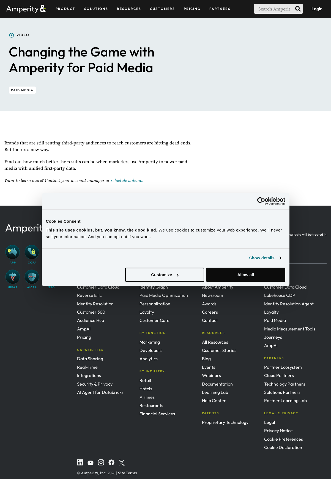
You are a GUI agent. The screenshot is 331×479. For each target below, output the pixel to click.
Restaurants (151, 405)
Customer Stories (219, 350)
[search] (298, 9)
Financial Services (157, 413)
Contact (210, 320)
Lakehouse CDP (279, 295)
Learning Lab (215, 392)
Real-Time (87, 367)
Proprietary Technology (225, 422)
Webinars (211, 375)
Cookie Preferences (283, 439)
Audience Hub (90, 320)
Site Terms (127, 473)
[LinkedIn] (80, 462)
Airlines (147, 397)
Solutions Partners (282, 392)
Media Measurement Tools (289, 329)
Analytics (148, 358)
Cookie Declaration (283, 447)
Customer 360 (91, 312)
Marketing (149, 342)
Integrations (89, 375)
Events (208, 367)
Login (316, 8)
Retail (145, 380)
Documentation (217, 384)
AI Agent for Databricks (100, 392)
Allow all (245, 274)
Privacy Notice (278, 430)
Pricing (84, 337)
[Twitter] (122, 462)
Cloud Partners (279, 375)
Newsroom (212, 295)
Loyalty (146, 312)
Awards (209, 303)
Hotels (145, 388)
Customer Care (154, 320)
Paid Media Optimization (163, 295)
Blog (206, 358)
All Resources (215, 342)
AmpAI (84, 329)
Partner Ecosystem (283, 367)
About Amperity (217, 287)
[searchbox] (273, 9)
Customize (165, 274)
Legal (269, 422)
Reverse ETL (89, 295)
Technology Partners (284, 384)
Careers (210, 312)
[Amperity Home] (28, 9)
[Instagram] (101, 462)
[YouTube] (90, 462)
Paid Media (275, 320)
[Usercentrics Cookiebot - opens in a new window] (261, 201)
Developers (150, 350)
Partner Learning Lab (285, 400)
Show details (262, 257)
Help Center (214, 400)
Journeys (273, 337)
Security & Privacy (95, 384)
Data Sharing (90, 358)
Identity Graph (153, 287)
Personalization (154, 303)
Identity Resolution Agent (289, 303)
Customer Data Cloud (98, 287)
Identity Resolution (95, 303)
